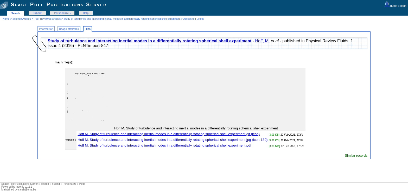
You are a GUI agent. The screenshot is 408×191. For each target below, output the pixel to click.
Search (15, 13)
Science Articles (21, 18)
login (403, 5)
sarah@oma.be (27, 189)
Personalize (61, 13)
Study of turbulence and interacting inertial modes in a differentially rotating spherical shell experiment (121, 18)
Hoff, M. (262, 41)
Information (46, 29)
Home (6, 18)
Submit (37, 13)
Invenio (20, 186)
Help (86, 13)
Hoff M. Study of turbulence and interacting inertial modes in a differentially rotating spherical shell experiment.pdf (164, 145)
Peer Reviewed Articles (47, 18)
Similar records (356, 155)
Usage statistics (69, 29)
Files (88, 29)
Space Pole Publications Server (59, 4)
